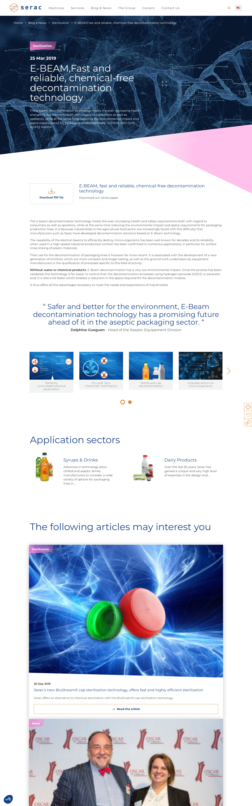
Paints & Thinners (95, 722)
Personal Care (56, 717)
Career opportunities (30, 757)
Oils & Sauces (19, 722)
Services (77, 8)
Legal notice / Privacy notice (30, 799)
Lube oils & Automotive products (97, 715)
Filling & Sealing (216, 713)
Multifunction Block (219, 717)
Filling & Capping (177, 722)
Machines (56, 8)
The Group (126, 8)
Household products (61, 713)
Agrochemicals (129, 713)
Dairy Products (21, 713)
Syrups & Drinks (21, 717)
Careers (148, 8)
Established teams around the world (125, 757)
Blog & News (101, 8)
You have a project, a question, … (79, 799)
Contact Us (170, 8)
